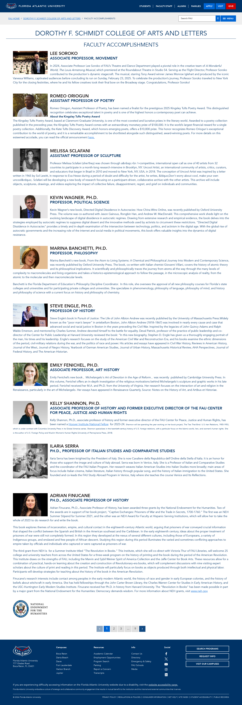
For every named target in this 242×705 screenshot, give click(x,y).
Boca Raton (61, 653)
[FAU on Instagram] (166, 669)
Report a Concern (102, 669)
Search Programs (207, 648)
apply (209, 6)
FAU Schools (137, 665)
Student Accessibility (201, 697)
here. (91, 137)
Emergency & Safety (141, 661)
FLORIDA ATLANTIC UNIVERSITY (44, 6)
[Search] (218, 18)
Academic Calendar (103, 653)
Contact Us (136, 653)
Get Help (172, 697)
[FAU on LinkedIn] (166, 674)
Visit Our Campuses (207, 663)
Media (134, 669)
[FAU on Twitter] (166, 658)
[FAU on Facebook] (166, 653)
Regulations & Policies (129, 697)
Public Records (221, 697)
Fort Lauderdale (64, 665)
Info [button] (133, 647)
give (231, 6)
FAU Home (14, 18)
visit (220, 6)
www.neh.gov (199, 591)
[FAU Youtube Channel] (166, 664)
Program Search (101, 661)
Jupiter (59, 673)
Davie (59, 661)
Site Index (183, 697)
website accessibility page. (163, 685)
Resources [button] (99, 647)
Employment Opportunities (107, 657)
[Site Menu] (228, 18)
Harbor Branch (63, 669)
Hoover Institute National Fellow (88, 424)
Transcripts (99, 673)
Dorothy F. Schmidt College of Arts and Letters (52, 18)
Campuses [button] (61, 647)
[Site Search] (199, 18)
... (128, 629)
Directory (135, 657)
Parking (97, 665)
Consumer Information (154, 697)
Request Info (207, 656)
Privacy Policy (109, 697)
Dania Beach (62, 657)
